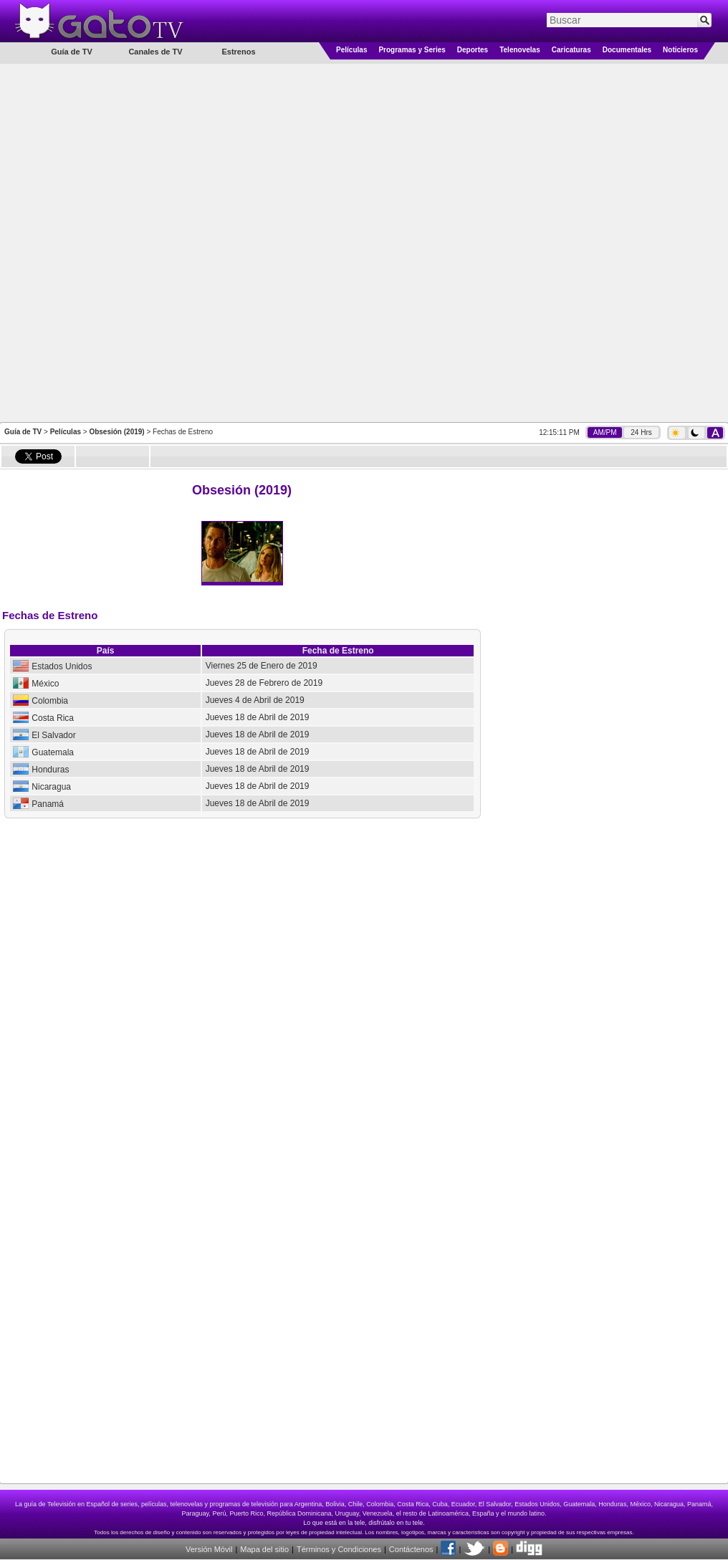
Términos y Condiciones (339, 1549)
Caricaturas (571, 50)
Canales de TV (155, 51)
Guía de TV (23, 432)
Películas (351, 50)
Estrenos (238, 51)
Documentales (627, 50)
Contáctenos (411, 1549)
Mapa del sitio (264, 1549)
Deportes (472, 50)
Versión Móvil (209, 1549)
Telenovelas (519, 50)
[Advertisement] (190, 241)
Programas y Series (411, 50)
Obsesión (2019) (116, 432)
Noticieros (680, 50)
